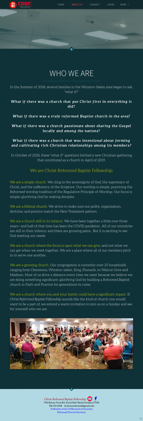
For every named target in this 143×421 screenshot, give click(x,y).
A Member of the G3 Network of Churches (71, 409)
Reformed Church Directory (71, 412)
